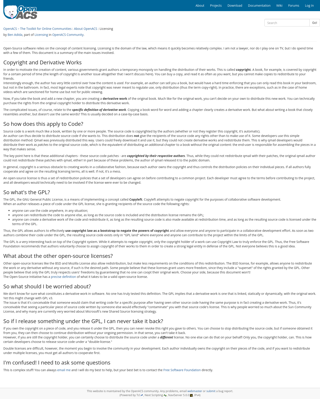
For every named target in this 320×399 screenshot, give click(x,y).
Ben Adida (15, 35)
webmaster (194, 391)
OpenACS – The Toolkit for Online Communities (37, 28)
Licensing (41, 35)
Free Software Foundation (182, 370)
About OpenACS (85, 28)
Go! (314, 22)
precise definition (63, 277)
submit (211, 391)
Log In (309, 5)
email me (63, 370)
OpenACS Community (68, 35)
